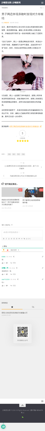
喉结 (14, 154)
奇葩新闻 (5, 8)
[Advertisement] (22, 372)
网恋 (18, 154)
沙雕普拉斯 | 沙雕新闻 (10, 2)
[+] (29, 238)
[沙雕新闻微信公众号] (22, 417)
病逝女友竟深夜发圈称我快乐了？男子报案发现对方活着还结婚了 (10, 202)
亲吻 (9, 154)
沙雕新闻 (6, 22)
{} (27, 238)
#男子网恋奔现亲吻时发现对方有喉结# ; (25, 126)
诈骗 (23, 154)
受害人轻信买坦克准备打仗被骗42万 (14, 313)
